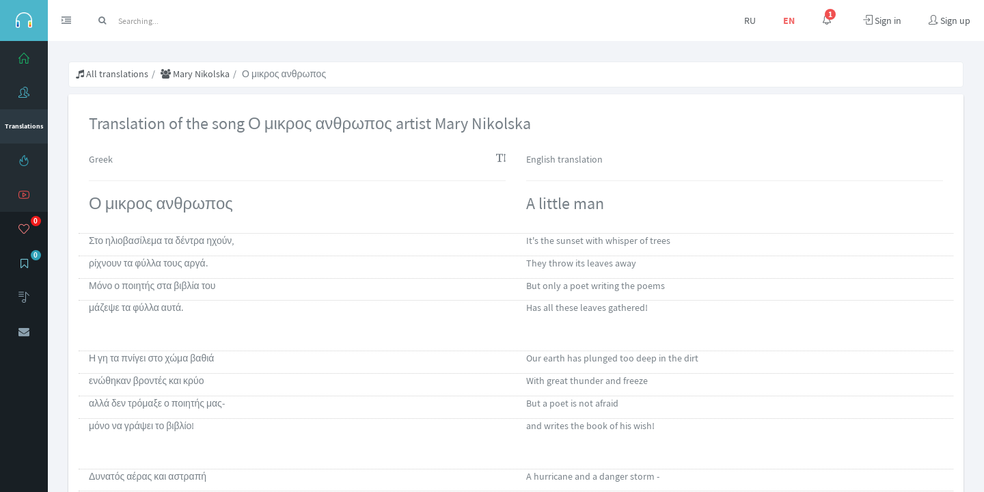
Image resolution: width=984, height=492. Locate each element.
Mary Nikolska (195, 74)
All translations (112, 74)
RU (750, 20)
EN (789, 20)
